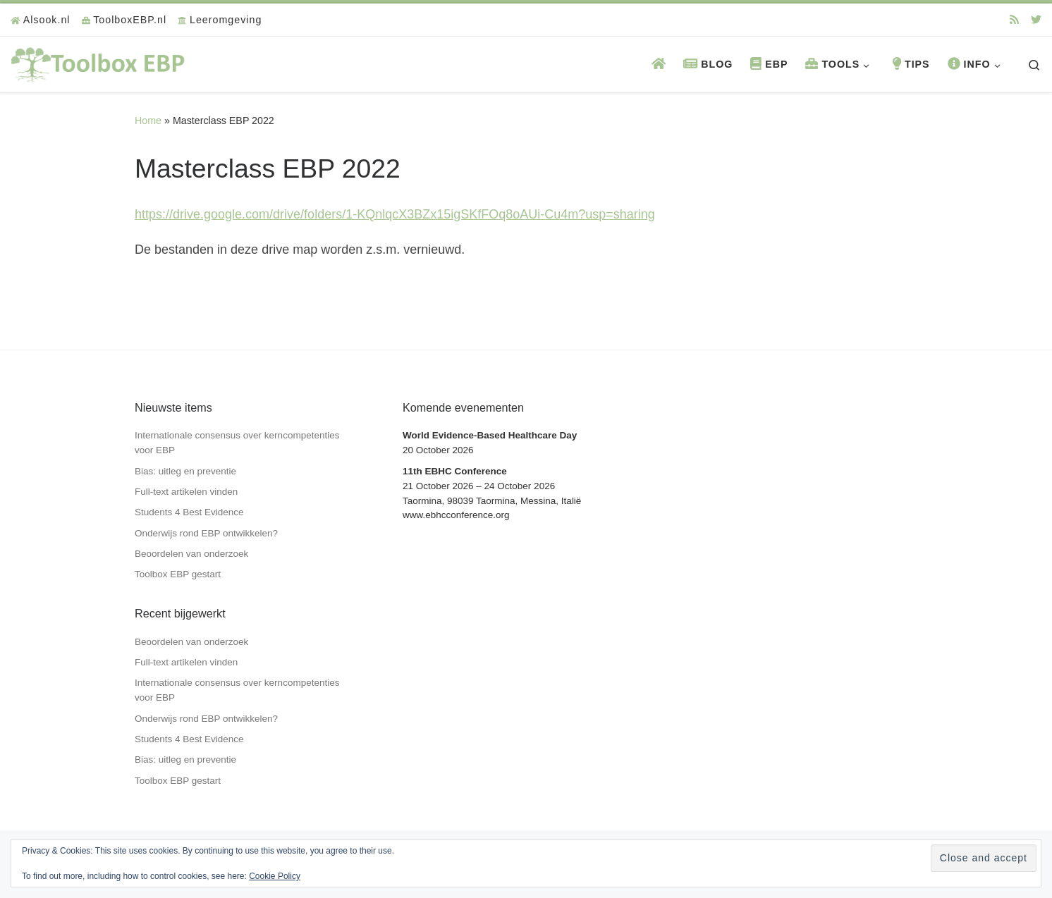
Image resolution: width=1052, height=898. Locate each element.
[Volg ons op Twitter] (1036, 19)
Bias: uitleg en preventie (185, 471)
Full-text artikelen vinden (186, 491)
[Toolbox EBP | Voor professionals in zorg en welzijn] (99, 62)
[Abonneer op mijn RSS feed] (1014, 19)
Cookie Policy (274, 876)
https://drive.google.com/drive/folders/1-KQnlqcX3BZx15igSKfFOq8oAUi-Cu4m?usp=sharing (395, 214)
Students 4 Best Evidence (189, 512)
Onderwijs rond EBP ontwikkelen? (206, 533)
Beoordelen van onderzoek (191, 553)
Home (148, 120)
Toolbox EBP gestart (178, 574)
